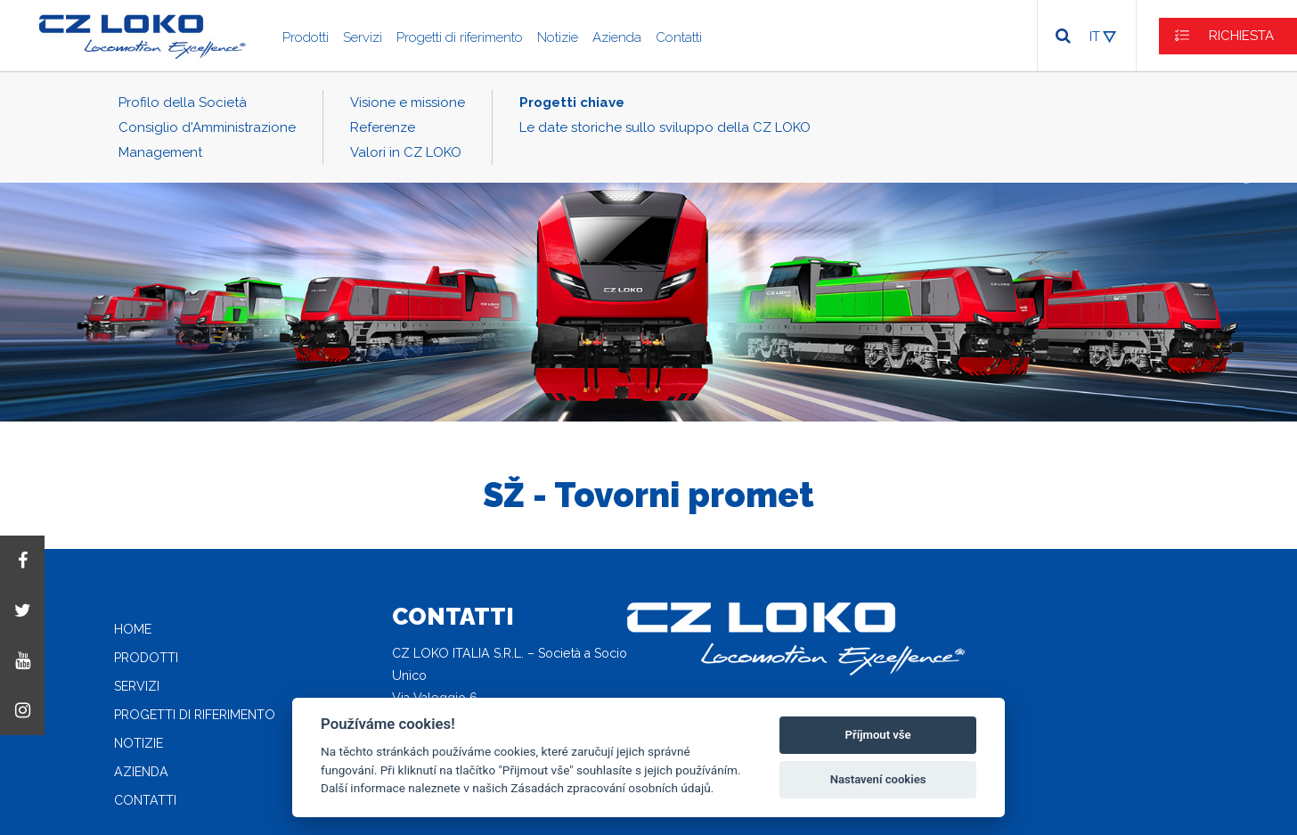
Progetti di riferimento (459, 37)
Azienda (616, 37)
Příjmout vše (878, 734)
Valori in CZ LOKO (405, 152)
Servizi (362, 37)
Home (132, 629)
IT (1094, 37)
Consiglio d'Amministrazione (207, 127)
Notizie (557, 37)
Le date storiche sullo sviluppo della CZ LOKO (665, 127)
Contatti (679, 37)
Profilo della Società (182, 102)
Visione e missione (407, 102)
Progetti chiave (571, 102)
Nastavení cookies (878, 779)
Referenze (382, 127)
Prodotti (305, 37)
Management (160, 152)
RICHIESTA (1241, 36)
